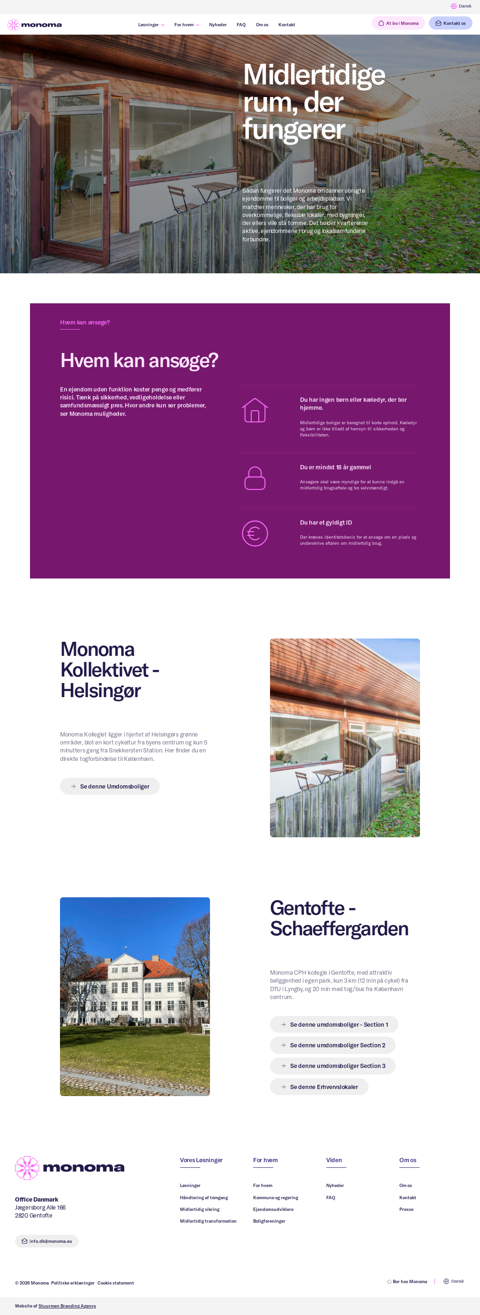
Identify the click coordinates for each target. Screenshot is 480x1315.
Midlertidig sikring (199, 1209)
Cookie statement (116, 1282)
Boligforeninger (269, 1221)
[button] (334, 1024)
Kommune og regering (275, 1197)
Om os (405, 1185)
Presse (406, 1209)
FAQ (330, 1197)
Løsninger (190, 1185)
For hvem (262, 1185)
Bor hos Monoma (407, 1281)
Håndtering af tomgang (204, 1197)
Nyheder (335, 1185)
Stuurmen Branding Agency (67, 1305)
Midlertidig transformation (208, 1221)
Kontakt (407, 1197)
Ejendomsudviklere (273, 1209)
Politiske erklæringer (73, 1282)
